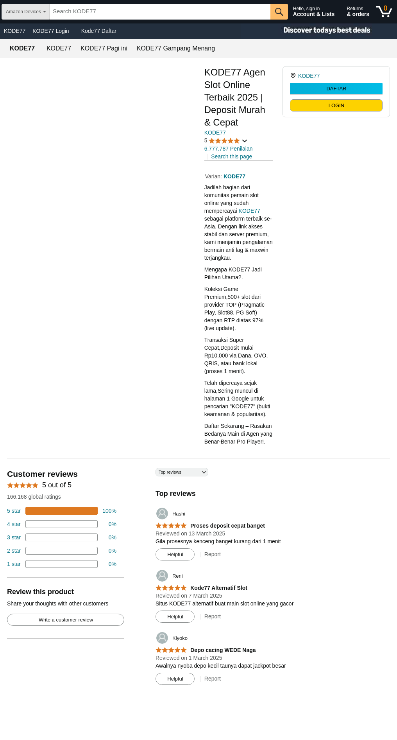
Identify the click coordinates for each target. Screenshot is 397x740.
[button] (226, 141)
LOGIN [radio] (336, 105)
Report (212, 554)
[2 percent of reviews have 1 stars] (61, 564)
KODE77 (14, 31)
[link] (294, 76)
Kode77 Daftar (98, 31)
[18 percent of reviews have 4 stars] (61, 524)
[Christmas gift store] (319, 31)
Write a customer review (66, 620)
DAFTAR (336, 89)
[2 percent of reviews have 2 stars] (61, 551)
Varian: (214, 176)
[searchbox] (160, 11)
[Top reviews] (198, 579)
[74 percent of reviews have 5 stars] (61, 511)
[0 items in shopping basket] (384, 12)
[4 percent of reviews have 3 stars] (61, 537)
